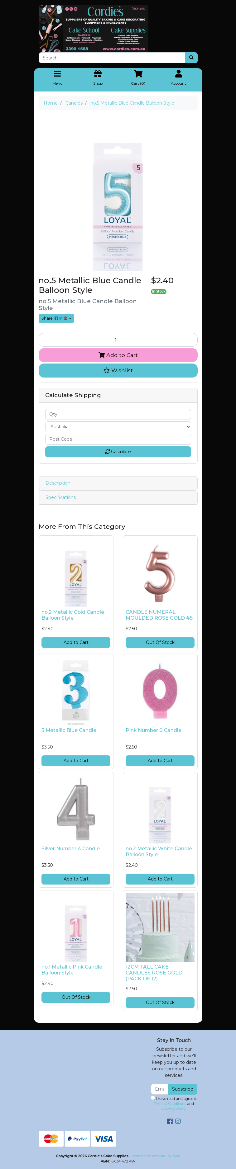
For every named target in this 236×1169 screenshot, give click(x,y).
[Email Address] (160, 1089)
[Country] (118, 426)
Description (58, 483)
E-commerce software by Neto (155, 1156)
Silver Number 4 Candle (70, 849)
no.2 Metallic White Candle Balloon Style (159, 851)
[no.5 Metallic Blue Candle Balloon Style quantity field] (118, 340)
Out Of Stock (160, 642)
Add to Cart (118, 355)
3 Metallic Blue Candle (68, 730)
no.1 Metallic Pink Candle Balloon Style (71, 970)
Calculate (118, 451)
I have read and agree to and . (174, 1103)
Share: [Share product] (54, 318)
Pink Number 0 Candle (153, 730)
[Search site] (191, 57)
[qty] (118, 414)
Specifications (61, 497)
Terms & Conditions (170, 1103)
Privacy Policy (173, 1109)
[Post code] (118, 439)
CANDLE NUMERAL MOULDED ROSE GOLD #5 (159, 615)
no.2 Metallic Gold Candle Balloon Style (72, 615)
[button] (118, 370)
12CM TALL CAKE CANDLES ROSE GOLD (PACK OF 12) (154, 973)
